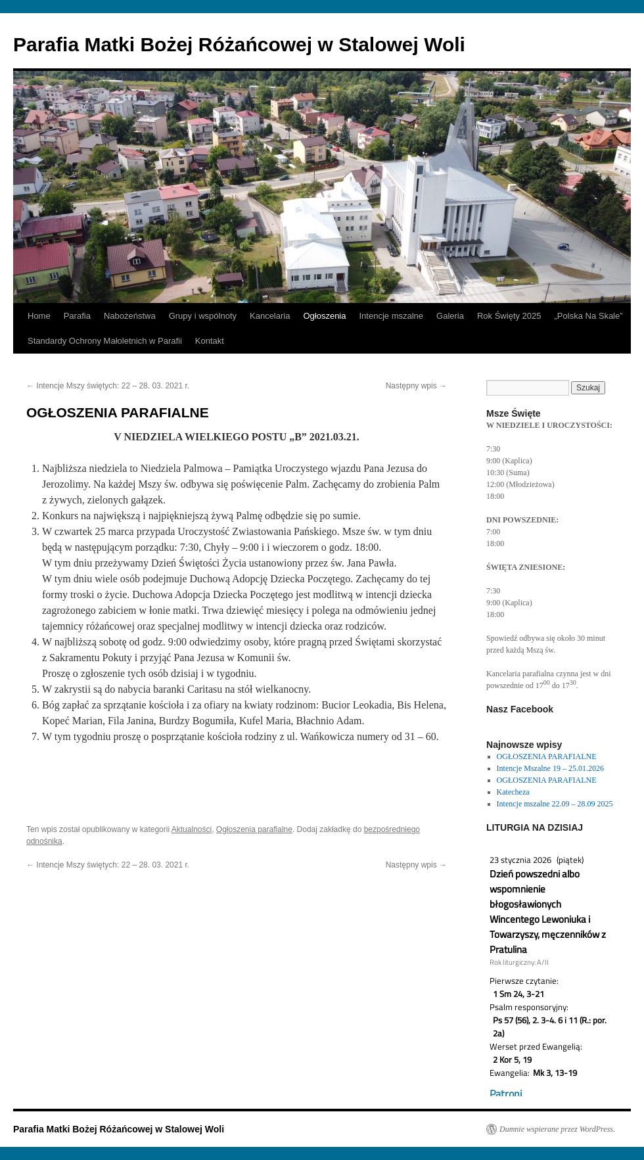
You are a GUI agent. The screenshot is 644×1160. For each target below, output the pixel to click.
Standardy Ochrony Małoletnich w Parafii (105, 341)
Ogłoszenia (324, 316)
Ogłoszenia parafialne (254, 829)
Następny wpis (416, 385)
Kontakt (209, 341)
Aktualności (192, 829)
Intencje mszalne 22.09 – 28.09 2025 (555, 803)
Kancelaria (270, 316)
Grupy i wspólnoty (203, 316)
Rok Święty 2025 (509, 316)
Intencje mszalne (391, 316)
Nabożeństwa (130, 316)
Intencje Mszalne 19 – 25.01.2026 (550, 768)
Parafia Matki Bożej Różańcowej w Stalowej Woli (239, 44)
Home (39, 316)
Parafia (77, 316)
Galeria (450, 316)
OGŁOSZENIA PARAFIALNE (547, 756)
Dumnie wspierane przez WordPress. (557, 1129)
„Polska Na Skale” (589, 316)
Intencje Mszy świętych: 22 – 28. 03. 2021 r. (107, 385)
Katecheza (513, 792)
